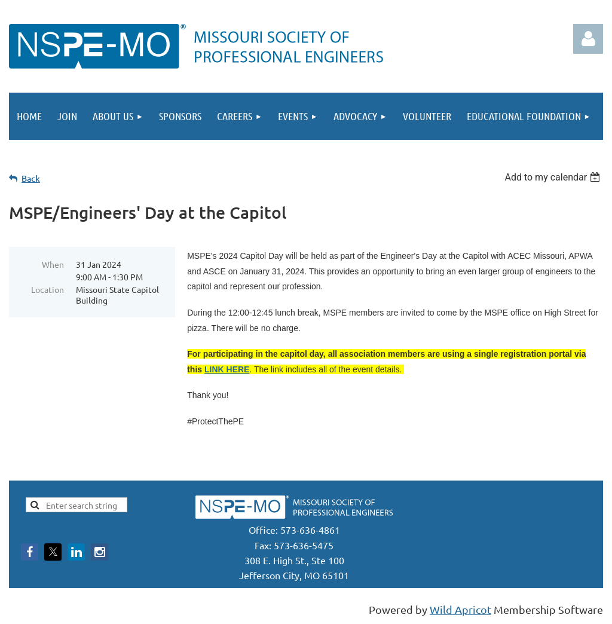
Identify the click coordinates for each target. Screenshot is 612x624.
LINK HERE (226, 369)
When (53, 264)
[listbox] (553, 177)
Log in (588, 39)
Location (47, 289)
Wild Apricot (460, 609)
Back (31, 178)
